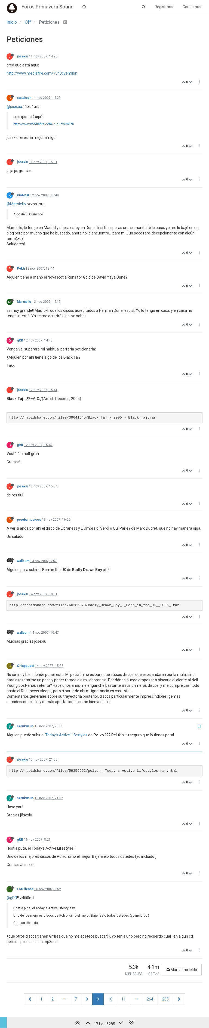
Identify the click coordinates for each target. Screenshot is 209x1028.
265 (165, 999)
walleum (23, 561)
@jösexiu (14, 106)
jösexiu (22, 56)
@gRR (12, 898)
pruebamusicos (29, 519)
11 (123, 999)
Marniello (24, 302)
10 (110, 999)
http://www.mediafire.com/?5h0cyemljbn (42, 73)
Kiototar (23, 195)
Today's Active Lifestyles (66, 735)
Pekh (21, 268)
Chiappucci (25, 666)
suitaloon (24, 98)
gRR (20, 340)
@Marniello (16, 204)
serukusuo (25, 726)
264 (150, 999)
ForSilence (25, 889)
